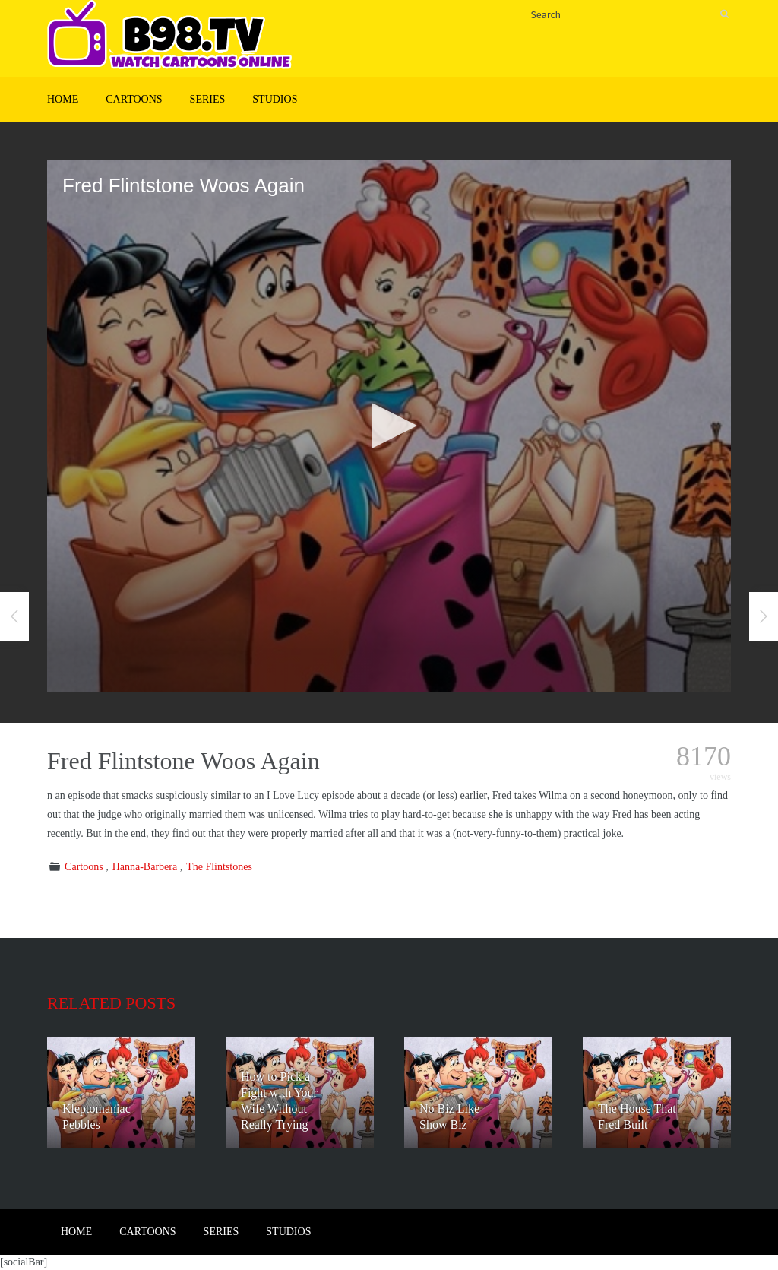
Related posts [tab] (111, 1002)
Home (62, 99)
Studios (274, 99)
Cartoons (134, 99)
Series (208, 99)
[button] (389, 425)
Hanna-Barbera (145, 867)
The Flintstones (219, 867)
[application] (389, 426)
